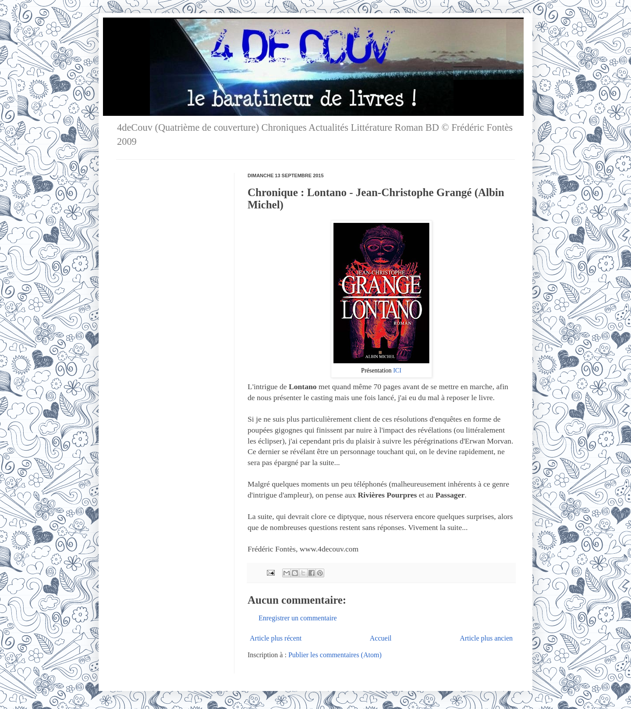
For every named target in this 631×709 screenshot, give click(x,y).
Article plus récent (275, 638)
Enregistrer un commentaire (298, 618)
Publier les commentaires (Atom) (335, 655)
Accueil (381, 638)
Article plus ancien (486, 638)
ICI (397, 370)
